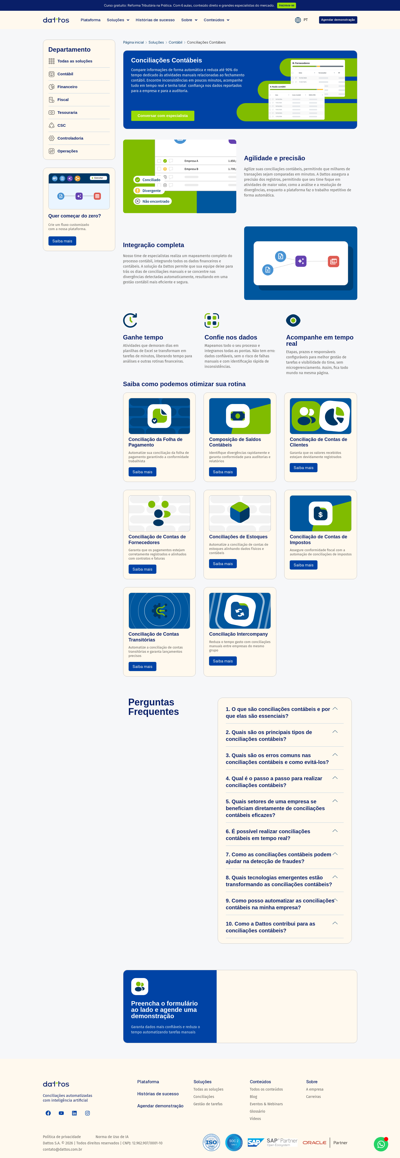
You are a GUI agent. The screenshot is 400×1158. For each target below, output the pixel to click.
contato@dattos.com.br (62, 1149)
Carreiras (313, 1097)
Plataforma (148, 1082)
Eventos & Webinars (266, 1104)
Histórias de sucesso (158, 1094)
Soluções (156, 42)
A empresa (315, 1089)
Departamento (69, 49)
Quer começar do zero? (74, 216)
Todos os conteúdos (266, 1089)
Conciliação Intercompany (238, 634)
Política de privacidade (62, 1137)
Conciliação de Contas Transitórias (154, 636)
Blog (253, 1097)
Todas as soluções (208, 1089)
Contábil (175, 42)
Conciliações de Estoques (238, 536)
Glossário (257, 1111)
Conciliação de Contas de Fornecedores (157, 539)
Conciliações (204, 1097)
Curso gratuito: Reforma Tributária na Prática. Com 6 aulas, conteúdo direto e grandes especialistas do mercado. (188, 5)
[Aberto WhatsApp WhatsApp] (381, 1144)
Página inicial (133, 42)
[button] (285, 713)
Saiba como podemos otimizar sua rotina (184, 383)
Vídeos (255, 1119)
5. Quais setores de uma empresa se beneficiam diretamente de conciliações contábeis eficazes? (275, 808)
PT (299, 20)
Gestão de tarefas (208, 1104)
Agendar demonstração (160, 1106)
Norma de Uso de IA (112, 1137)
